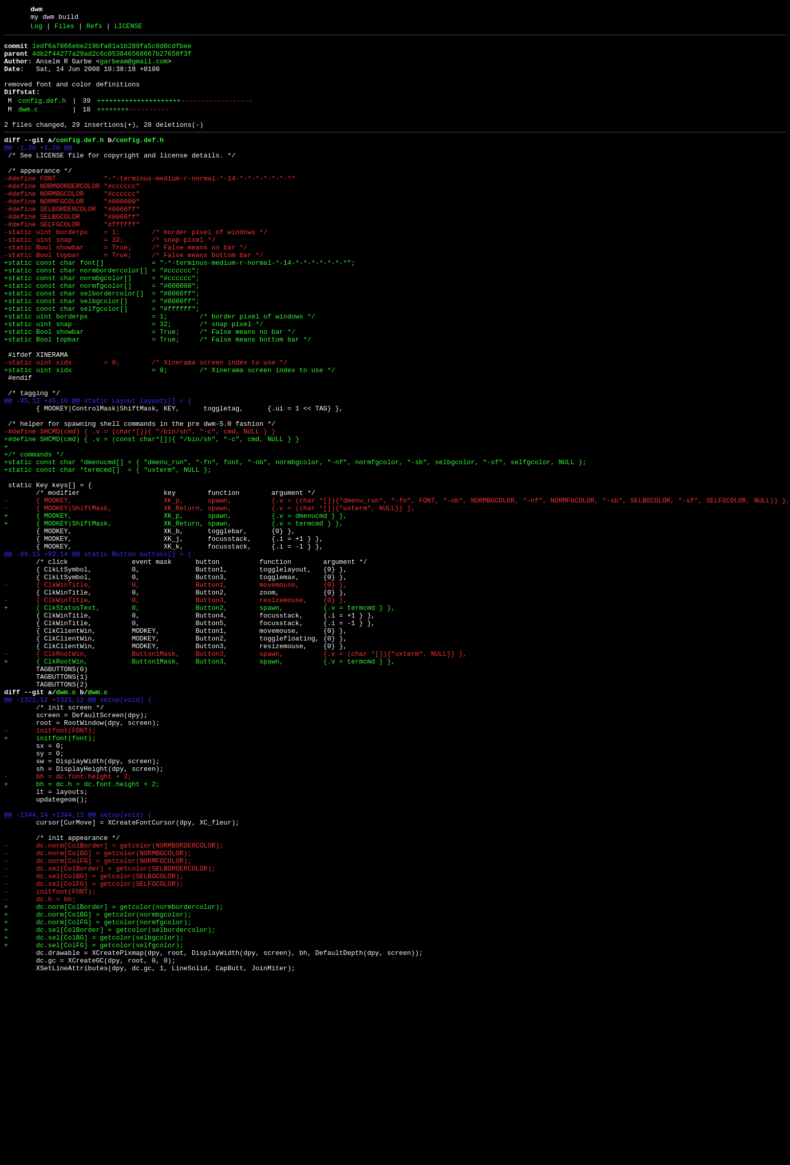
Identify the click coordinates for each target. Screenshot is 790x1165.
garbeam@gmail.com (134, 69)
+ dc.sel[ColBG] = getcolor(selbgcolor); (94, 1117)
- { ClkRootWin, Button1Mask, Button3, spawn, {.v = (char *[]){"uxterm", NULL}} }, (235, 776)
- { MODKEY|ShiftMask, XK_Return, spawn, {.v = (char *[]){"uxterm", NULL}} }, (209, 601)
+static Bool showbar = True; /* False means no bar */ (149, 390)
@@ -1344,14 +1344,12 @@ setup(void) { (78, 969)
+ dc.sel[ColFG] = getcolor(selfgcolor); (94, 1126)
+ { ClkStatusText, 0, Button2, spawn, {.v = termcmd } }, (199, 721)
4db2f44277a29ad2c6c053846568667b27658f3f (112, 59)
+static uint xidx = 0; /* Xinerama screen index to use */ (169, 436)
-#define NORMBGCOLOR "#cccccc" (72, 224)
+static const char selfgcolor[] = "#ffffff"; (101, 362)
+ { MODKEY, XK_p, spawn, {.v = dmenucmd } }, (175, 610)
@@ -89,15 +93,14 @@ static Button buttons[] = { (98, 656)
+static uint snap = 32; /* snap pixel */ (133, 380)
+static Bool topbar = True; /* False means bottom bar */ (157, 399)
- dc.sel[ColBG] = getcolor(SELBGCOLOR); (94, 1043)
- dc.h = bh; (40, 1071)
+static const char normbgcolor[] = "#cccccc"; (101, 325)
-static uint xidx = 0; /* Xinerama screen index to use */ (145, 426)
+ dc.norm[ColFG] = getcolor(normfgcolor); (98, 1098)
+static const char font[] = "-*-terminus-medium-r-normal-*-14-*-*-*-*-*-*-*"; (179, 307)
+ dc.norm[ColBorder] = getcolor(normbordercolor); (113, 1080)
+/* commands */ (34, 537)
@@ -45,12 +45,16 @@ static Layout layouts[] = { (98, 472)
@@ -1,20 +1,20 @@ (38, 169)
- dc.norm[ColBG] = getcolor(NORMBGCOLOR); (98, 1015)
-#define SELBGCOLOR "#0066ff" (72, 252)
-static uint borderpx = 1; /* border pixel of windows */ (135, 270)
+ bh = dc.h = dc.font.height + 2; (82, 933)
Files (64, 29)
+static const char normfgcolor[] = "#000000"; (101, 334)
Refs (94, 29)
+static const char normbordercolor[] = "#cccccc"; (101, 316)
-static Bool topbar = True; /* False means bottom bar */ (133, 298)
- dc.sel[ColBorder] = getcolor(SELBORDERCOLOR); (109, 1034)
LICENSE (128, 29)
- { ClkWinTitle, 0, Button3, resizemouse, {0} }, (175, 712)
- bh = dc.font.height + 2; (68, 923)
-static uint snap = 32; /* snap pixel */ (109, 279)
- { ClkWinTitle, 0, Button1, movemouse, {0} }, (175, 693)
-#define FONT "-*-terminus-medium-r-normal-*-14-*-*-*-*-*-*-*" (149, 206)
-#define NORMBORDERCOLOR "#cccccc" (72, 215)
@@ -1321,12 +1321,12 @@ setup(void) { (78, 831)
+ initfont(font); (50, 877)
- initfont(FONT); (50, 868)
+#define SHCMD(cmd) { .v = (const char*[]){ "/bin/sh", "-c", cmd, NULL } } (151, 518)
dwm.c (28, 126)
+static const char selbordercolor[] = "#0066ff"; (101, 344)
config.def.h (42, 116)
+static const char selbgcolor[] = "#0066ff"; (101, 353)
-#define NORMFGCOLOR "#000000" (72, 233)
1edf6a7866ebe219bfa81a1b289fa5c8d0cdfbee (112, 50)
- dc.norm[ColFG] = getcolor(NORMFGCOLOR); (98, 1025)
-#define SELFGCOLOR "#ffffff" (72, 261)
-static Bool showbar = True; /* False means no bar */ (125, 288)
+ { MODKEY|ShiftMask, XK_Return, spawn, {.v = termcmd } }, (173, 620)
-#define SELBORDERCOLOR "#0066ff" (72, 242)
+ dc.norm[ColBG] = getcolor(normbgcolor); (98, 1089)
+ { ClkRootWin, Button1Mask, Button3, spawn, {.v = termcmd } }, (199, 785)
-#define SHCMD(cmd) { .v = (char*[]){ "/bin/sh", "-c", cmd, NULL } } (139, 509)
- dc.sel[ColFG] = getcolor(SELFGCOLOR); (94, 1052)
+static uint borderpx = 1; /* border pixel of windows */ (159, 371)
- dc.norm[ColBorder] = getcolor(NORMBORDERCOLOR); (113, 1006)
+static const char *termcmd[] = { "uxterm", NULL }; (108, 555)
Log (36, 29)
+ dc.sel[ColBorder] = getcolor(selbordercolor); (109, 1107)
